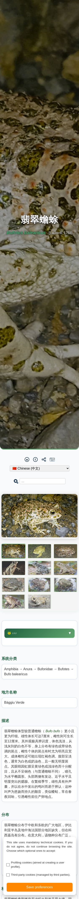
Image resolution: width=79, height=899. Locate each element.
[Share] (43, 459)
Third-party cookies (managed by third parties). (40, 874)
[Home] (26, 459)
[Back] (35, 459)
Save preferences (39, 887)
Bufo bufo (53, 731)
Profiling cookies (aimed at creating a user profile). (37, 864)
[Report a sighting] (52, 459)
